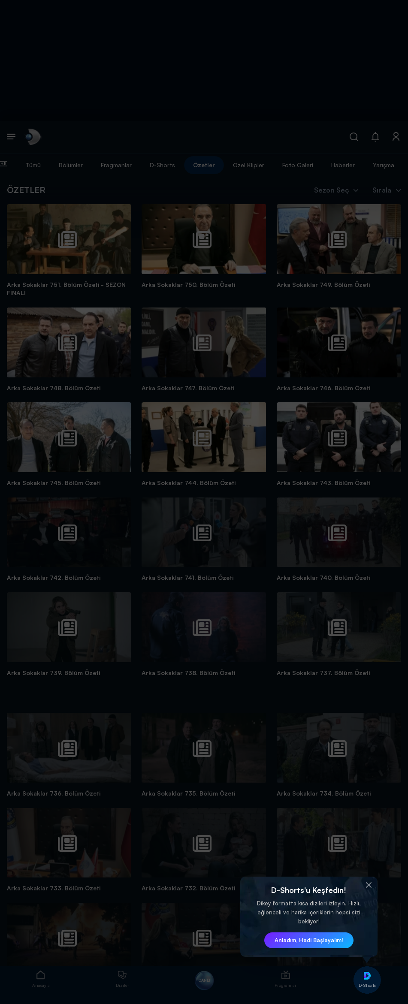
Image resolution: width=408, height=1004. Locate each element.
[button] (369, 885)
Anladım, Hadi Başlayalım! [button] (309, 940)
